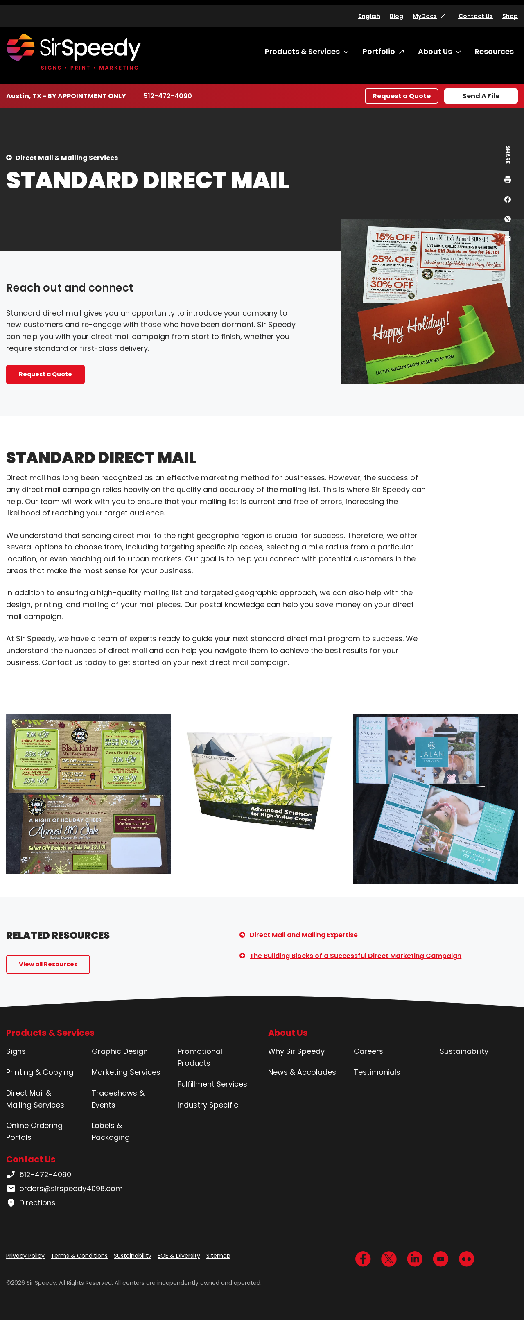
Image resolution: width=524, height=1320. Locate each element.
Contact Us (475, 16)
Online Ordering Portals (34, 1131)
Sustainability (464, 1051)
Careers (368, 1051)
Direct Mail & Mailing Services (67, 158)
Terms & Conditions (79, 1256)
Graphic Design (120, 1051)
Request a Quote (402, 96)
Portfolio (379, 51)
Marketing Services (126, 1072)
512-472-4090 (168, 96)
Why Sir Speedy (296, 1051)
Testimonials (377, 1072)
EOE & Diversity (179, 1256)
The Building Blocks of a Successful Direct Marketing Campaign (355, 956)
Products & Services (302, 51)
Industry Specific (208, 1105)
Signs (16, 1051)
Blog (396, 16)
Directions (31, 1203)
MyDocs (425, 16)
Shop (510, 16)
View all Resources (48, 964)
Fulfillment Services (212, 1084)
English (369, 16)
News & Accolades (302, 1072)
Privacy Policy (25, 1256)
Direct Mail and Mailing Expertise (304, 935)
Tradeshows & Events (118, 1099)
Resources (494, 51)
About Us (435, 51)
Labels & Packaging (111, 1131)
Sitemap (218, 1256)
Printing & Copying (39, 1072)
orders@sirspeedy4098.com (64, 1188)
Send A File (481, 96)
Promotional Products (200, 1057)
